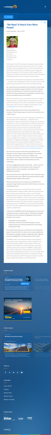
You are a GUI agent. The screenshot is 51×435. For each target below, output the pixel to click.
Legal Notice (8, 386)
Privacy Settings (9, 400)
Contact (6, 389)
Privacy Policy (8, 396)
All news (8, 17)
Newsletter (8, 393)
